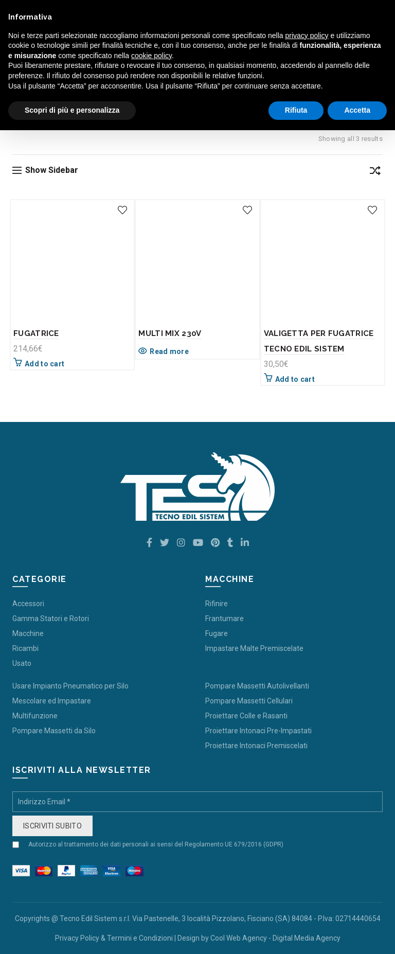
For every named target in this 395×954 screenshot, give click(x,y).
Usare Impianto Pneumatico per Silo (70, 686)
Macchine (28, 633)
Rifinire (216, 603)
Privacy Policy (77, 938)
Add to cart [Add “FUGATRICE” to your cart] (44, 364)
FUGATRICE (36, 333)
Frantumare (224, 618)
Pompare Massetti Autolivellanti (257, 686)
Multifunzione (35, 716)
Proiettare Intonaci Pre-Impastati (258, 731)
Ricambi (25, 648)
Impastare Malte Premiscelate (254, 648)
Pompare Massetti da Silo (54, 731)
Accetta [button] (357, 110)
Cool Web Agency (238, 938)
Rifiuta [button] (296, 110)
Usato (21, 663)
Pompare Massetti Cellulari (249, 701)
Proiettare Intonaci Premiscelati (256, 745)
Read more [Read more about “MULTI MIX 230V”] (169, 351)
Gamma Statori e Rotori (50, 618)
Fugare (216, 633)
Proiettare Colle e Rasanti (246, 716)
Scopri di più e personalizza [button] (72, 110)
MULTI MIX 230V (169, 333)
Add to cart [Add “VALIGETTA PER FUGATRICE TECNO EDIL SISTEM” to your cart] (295, 379)
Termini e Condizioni (140, 938)
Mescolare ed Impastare (51, 701)
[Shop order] (375, 172)
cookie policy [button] (151, 55)
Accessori (28, 603)
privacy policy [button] (307, 35)
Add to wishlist (122, 210)
